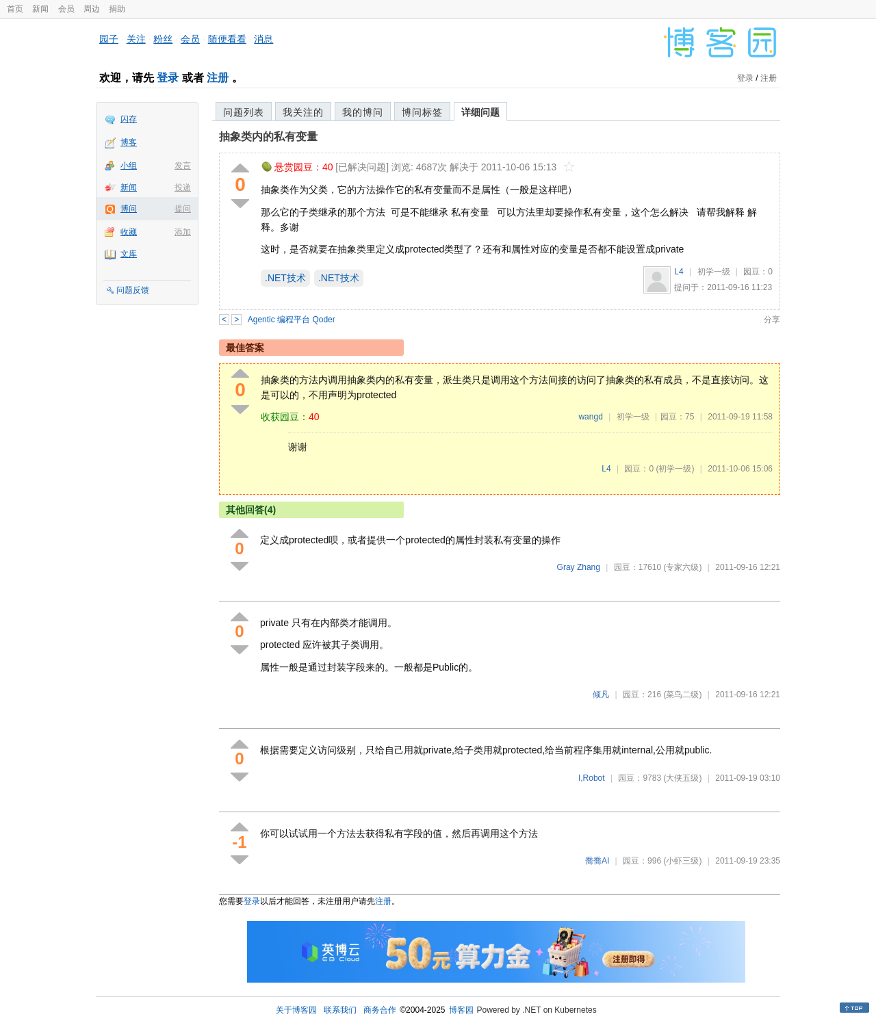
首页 (15, 9)
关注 (136, 39)
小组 (128, 165)
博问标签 (422, 112)
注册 (218, 77)
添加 (183, 232)
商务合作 (379, 1010)
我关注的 (303, 112)
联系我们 (340, 1010)
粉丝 (162, 39)
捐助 (117, 9)
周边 (91, 9)
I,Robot (591, 778)
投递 (183, 187)
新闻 (40, 9)
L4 (678, 271)
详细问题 (480, 112)
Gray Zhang (578, 567)
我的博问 (362, 112)
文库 (128, 254)
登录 (168, 77)
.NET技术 (285, 277)
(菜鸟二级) (682, 694)
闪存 (128, 119)
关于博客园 (296, 1010)
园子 (108, 39)
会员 (66, 9)
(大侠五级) (682, 778)
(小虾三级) (682, 861)
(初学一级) (675, 469)
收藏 (128, 232)
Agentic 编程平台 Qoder (291, 319)
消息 (263, 39)
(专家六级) (682, 567)
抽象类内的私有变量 (268, 136)
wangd (590, 417)
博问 (128, 208)
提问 (183, 208)
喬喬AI (597, 861)
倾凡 (601, 694)
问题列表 (243, 112)
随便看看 (227, 39)
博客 (128, 142)
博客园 (461, 1010)
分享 (772, 319)
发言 (183, 165)
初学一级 (713, 271)
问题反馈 (132, 290)
